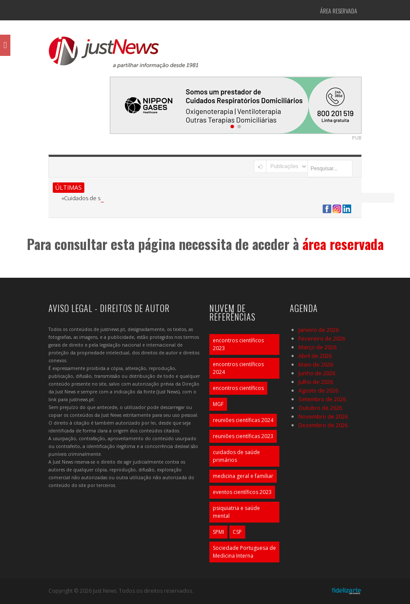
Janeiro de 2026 (318, 330)
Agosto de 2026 (318, 390)
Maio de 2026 (315, 364)
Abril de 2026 (315, 356)
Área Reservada (338, 10)
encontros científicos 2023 (238, 344)
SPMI (218, 532)
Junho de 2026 (316, 373)
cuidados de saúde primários (236, 456)
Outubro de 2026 (320, 408)
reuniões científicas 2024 (243, 420)
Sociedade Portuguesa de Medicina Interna (244, 551)
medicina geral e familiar (243, 476)
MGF (218, 404)
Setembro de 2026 (322, 399)
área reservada (343, 244)
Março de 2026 (317, 347)
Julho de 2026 (315, 382)
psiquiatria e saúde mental (236, 512)
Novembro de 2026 (323, 416)
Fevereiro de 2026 (321, 338)
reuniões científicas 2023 (243, 436)
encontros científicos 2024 (238, 368)
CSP (237, 532)
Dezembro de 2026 (323, 425)
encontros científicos (238, 388)
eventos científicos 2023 (242, 492)
